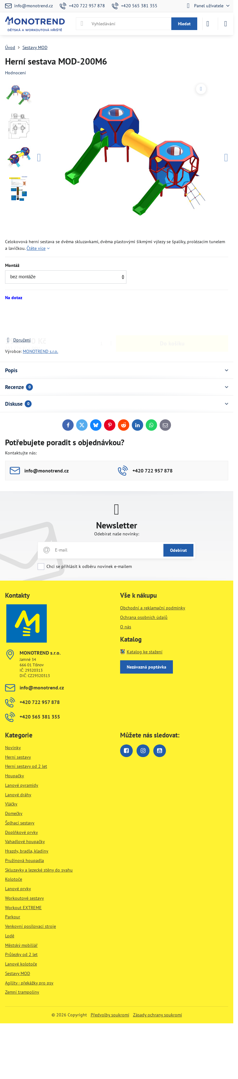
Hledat (184, 24)
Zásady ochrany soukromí (157, 1015)
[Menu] (225, 23)
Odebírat (178, 550)
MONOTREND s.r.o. (40, 351)
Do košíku (172, 318)
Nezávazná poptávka (146, 667)
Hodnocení (15, 73)
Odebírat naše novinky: (116, 534)
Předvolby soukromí (110, 1015)
